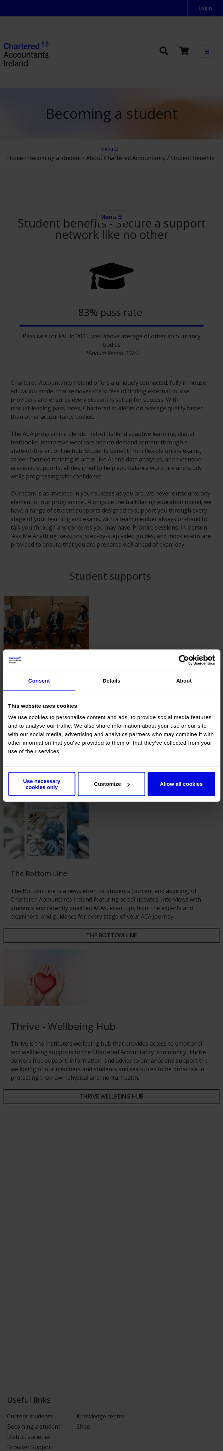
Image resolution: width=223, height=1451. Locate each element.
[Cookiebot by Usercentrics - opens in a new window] (184, 660)
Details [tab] (112, 681)
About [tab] (184, 681)
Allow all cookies (181, 784)
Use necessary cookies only (41, 784)
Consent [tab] (39, 681)
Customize (111, 784)
